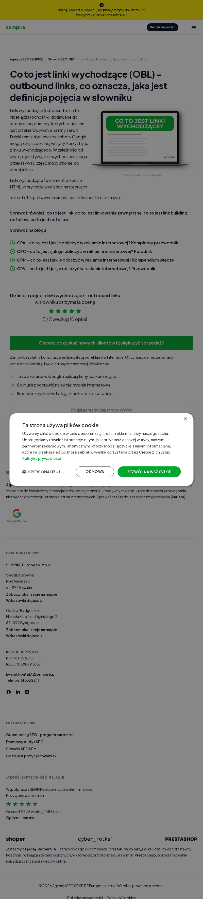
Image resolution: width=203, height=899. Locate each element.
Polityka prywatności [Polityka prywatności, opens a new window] (44, 458)
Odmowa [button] (91, 472)
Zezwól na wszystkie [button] (146, 472)
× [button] (185, 418)
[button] (43, 472)
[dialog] (101, 450)
